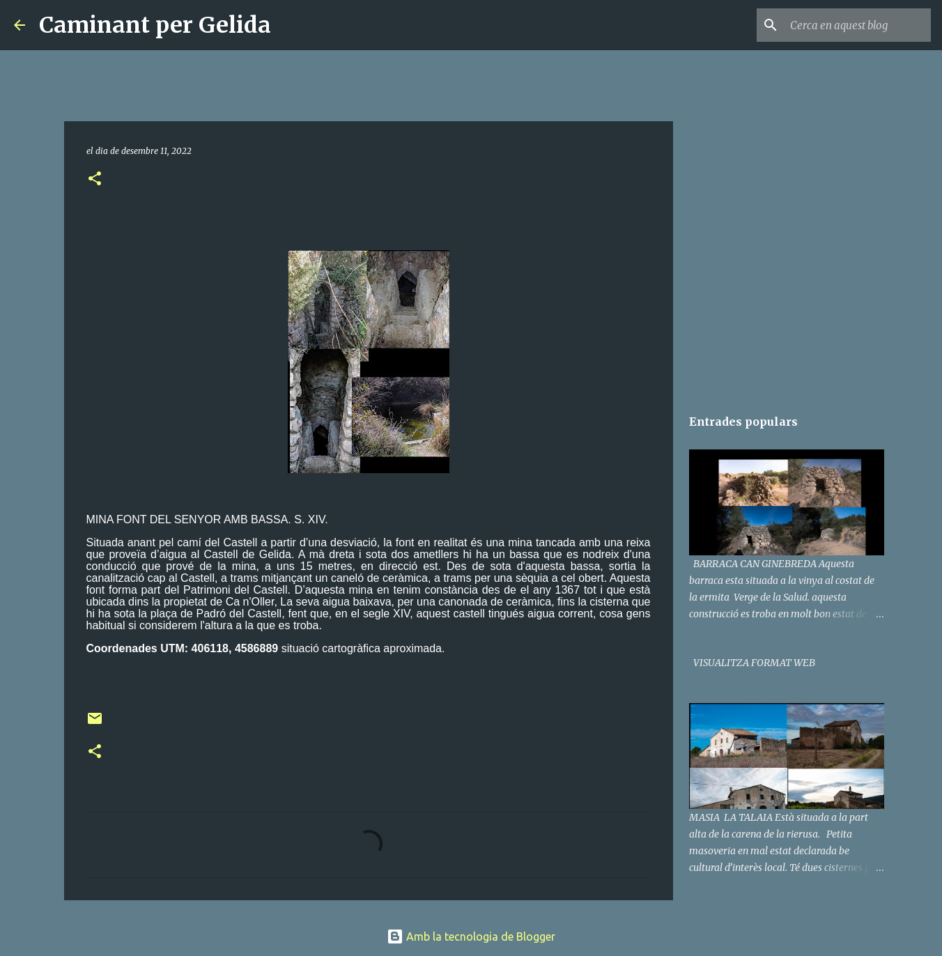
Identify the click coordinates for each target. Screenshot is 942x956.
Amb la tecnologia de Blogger (471, 936)
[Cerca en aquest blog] (858, 25)
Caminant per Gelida (155, 25)
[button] (94, 179)
